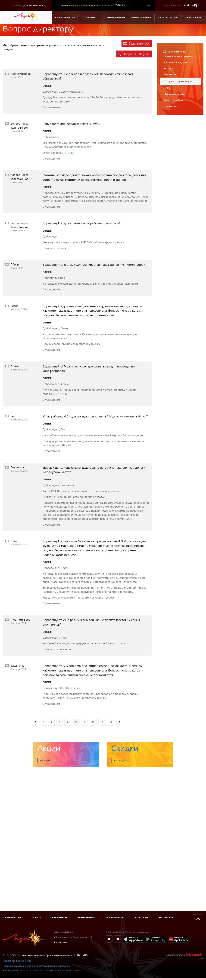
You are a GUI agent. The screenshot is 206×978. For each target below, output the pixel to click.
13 (102, 722)
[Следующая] (119, 722)
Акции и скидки (175, 62)
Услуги (168, 68)
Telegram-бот (173, 100)
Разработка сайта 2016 (184, 917)
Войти (188, 6)
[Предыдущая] (35, 722)
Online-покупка (174, 94)
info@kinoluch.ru (63, 903)
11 (85, 722)
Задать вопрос (139, 43)
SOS (166, 88)
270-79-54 (68, 152)
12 (93, 722)
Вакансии (170, 106)
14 (111, 722)
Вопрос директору (177, 81)
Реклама (170, 74)
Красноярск (35, 6)
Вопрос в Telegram (136, 54)
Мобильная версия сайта (17, 922)
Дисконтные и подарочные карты (178, 53)
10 (76, 722)
